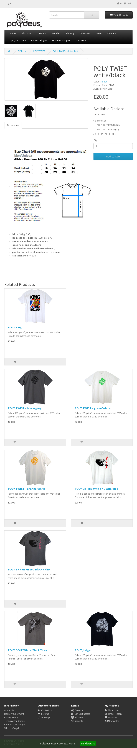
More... (73, 743)
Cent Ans (111, 33)
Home (13, 33)
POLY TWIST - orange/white (26, 488)
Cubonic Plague (39, 40)
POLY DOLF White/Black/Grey (27, 650)
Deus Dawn (85, 33)
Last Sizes (81, 40)
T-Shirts (42, 33)
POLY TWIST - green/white (92, 408)
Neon (99, 33)
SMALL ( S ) (100, 120)
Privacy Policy (11, 717)
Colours (77, 710)
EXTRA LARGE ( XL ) (104, 134)
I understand (88, 743)
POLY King (15, 327)
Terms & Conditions (14, 721)
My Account (112, 710)
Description (13, 125)
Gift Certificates (80, 713)
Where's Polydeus (13, 728)
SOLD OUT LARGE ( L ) (108, 129)
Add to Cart (113, 156)
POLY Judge (82, 650)
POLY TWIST (39, 51)
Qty (95, 140)
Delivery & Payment (14, 713)
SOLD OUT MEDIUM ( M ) (109, 125)
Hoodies (56, 33)
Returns (43, 713)
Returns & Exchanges (14, 724)
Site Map (44, 717)
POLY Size (100, 114)
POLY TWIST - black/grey (24, 408)
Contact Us (45, 710)
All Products (27, 33)
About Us (9, 710)
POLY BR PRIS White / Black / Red (96, 488)
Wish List (111, 717)
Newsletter (112, 721)
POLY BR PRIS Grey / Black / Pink (29, 569)
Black (104, 81)
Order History (113, 713)
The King (70, 33)
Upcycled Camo (18, 40)
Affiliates (77, 717)
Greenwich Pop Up (61, 40)
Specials (77, 721)
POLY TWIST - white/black (65, 51)
